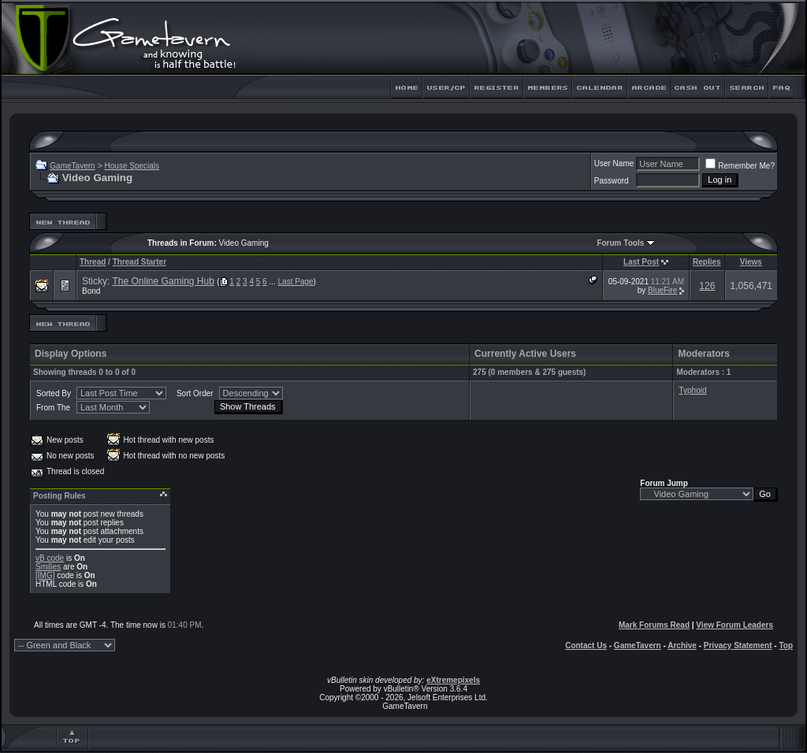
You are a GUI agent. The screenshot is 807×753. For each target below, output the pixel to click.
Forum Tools (620, 243)
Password (611, 180)
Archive (682, 645)
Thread (93, 262)
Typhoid (692, 390)
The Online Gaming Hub (163, 281)
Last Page (296, 281)
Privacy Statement (738, 645)
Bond (91, 291)
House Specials (132, 165)
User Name (614, 163)
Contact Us (586, 645)
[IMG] (44, 575)
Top (786, 645)
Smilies (48, 566)
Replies (707, 262)
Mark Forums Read (654, 625)
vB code (49, 558)
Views (751, 262)
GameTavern (72, 165)
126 (707, 285)
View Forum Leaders (734, 625)
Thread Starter (139, 262)
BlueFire (662, 290)
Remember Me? (740, 165)
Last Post (641, 262)
